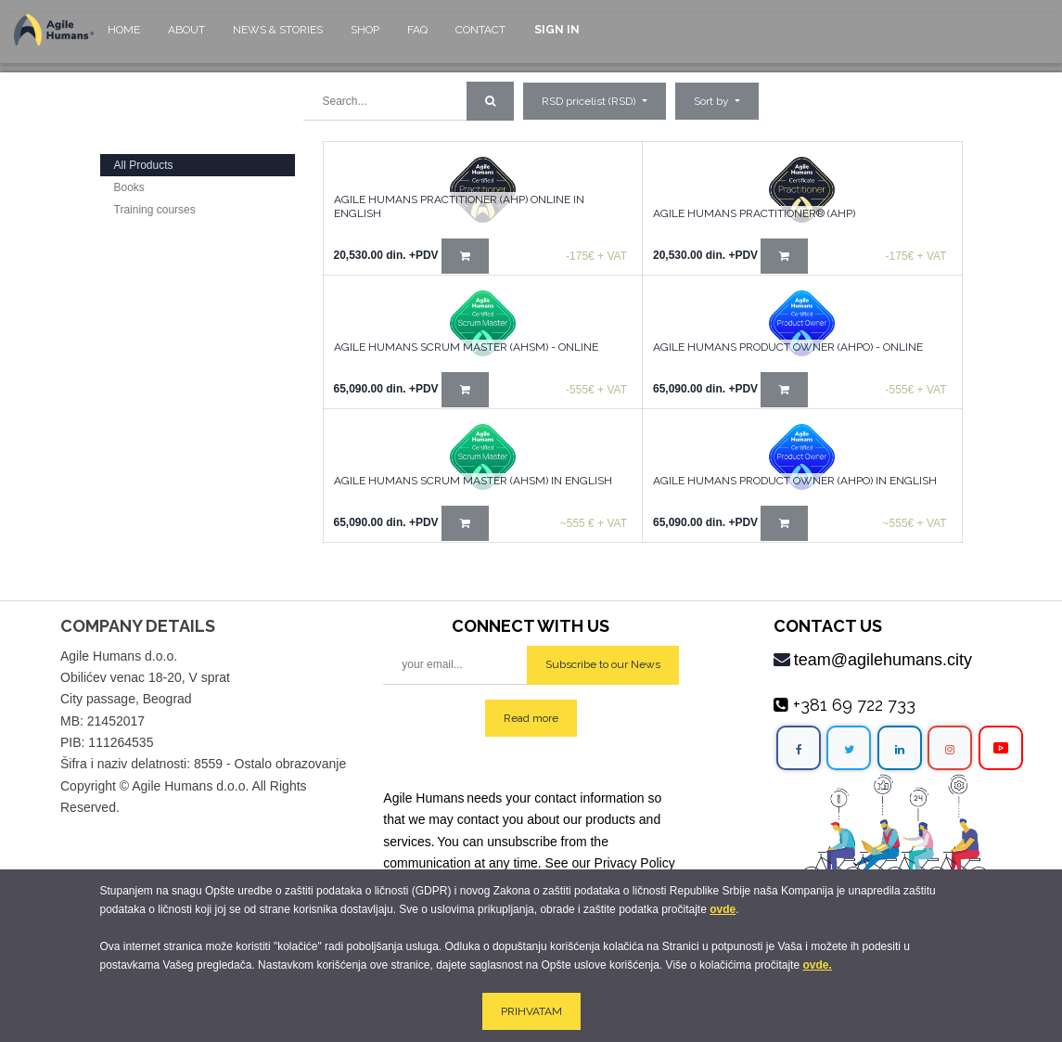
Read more (531, 718)
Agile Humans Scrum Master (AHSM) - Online (466, 347)
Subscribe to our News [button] (602, 664)
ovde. (816, 964)
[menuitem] (124, 38)
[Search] (490, 101)
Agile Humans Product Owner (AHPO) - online (788, 347)
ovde (723, 909)
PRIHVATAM (531, 1011)
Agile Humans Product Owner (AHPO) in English (795, 480)
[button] (717, 101)
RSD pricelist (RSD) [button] (590, 101)
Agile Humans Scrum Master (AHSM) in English (473, 480)
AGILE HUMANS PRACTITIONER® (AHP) (754, 213)
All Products (143, 165)
